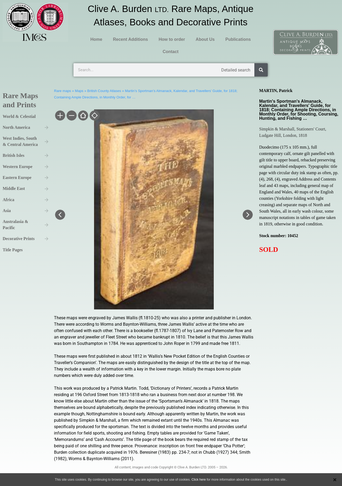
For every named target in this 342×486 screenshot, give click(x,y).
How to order (172, 39)
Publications (238, 39)
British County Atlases (104, 91)
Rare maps (62, 91)
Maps (79, 91)
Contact (171, 51)
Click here (199, 479)
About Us (205, 39)
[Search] (261, 70)
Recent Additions (130, 39)
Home (96, 39)
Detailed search (235, 70)
